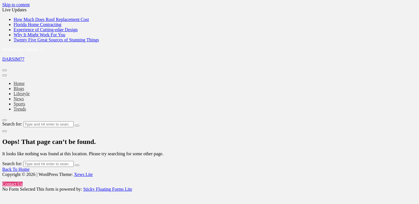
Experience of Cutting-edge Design (46, 29)
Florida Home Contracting (37, 24)
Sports (19, 103)
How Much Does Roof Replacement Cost (51, 19)
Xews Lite (83, 174)
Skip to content (16, 4)
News (19, 98)
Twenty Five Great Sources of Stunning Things (56, 39)
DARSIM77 (13, 59)
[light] (4, 131)
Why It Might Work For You (39, 34)
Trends (20, 109)
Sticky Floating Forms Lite (107, 189)
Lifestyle (22, 93)
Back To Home (15, 169)
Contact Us (12, 184)
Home (19, 83)
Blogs (19, 88)
